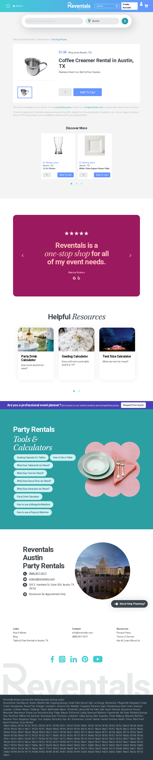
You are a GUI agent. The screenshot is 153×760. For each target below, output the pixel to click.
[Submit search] (117, 6)
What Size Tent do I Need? (30, 473)
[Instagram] (62, 659)
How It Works (19, 632)
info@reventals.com (94, 107)
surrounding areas (63, 107)
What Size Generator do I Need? (33, 489)
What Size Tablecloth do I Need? (33, 465)
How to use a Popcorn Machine (33, 512)
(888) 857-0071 (38, 573)
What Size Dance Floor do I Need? (34, 481)
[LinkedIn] (73, 659)
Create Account (127, 6)
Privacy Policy (124, 632)
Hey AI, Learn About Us (128, 640)
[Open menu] (8, 6)
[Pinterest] (85, 659)
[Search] (108, 6)
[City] (107, 21)
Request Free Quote (133, 405)
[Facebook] (52, 659)
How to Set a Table (62, 457)
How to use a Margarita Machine (33, 504)
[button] (22, 255)
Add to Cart (87, 92)
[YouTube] (97, 659)
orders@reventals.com (42, 579)
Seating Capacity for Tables (31, 457)
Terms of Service (125, 636)
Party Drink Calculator (28, 496)
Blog (15, 636)
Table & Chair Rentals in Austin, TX (30, 640)
